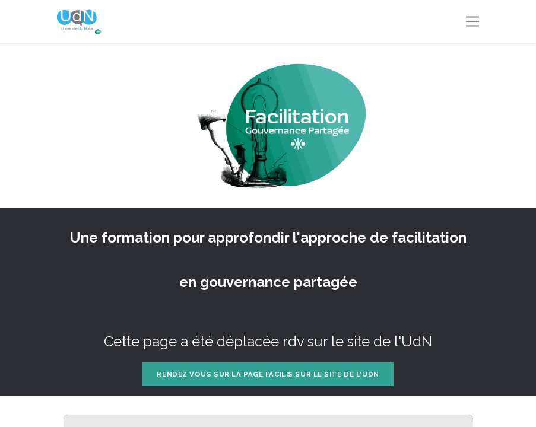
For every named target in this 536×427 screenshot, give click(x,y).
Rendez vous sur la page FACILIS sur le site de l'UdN (268, 374)
